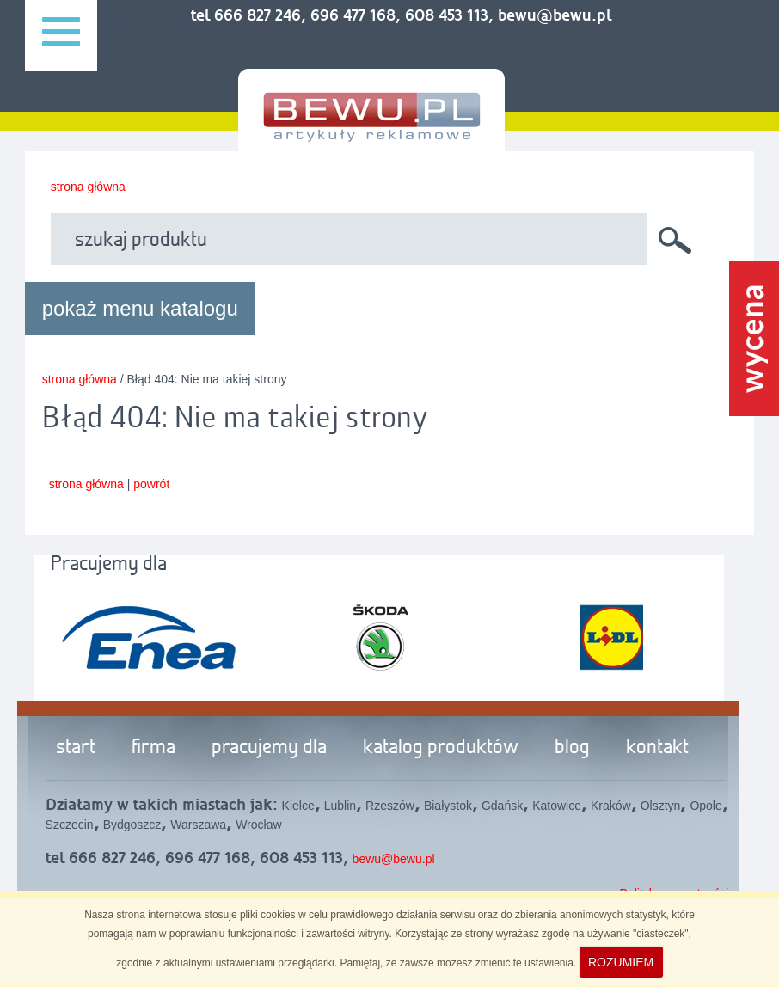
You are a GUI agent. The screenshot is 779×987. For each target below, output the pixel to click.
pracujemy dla (269, 748)
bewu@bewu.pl (394, 859)
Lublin (340, 805)
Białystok (448, 805)
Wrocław (258, 824)
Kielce (298, 805)
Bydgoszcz (132, 824)
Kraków (611, 805)
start (75, 748)
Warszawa (198, 824)
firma (153, 748)
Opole (705, 805)
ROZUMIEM (620, 962)
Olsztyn (661, 805)
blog (572, 748)
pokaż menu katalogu (140, 308)
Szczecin (70, 824)
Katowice (556, 805)
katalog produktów (440, 748)
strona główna (88, 186)
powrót (151, 484)
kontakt (657, 748)
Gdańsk (502, 805)
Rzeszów (389, 805)
